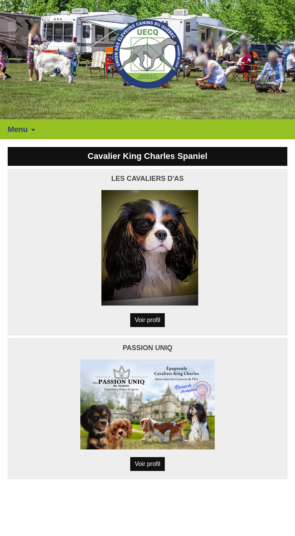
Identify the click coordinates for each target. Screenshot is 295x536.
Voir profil (148, 320)
